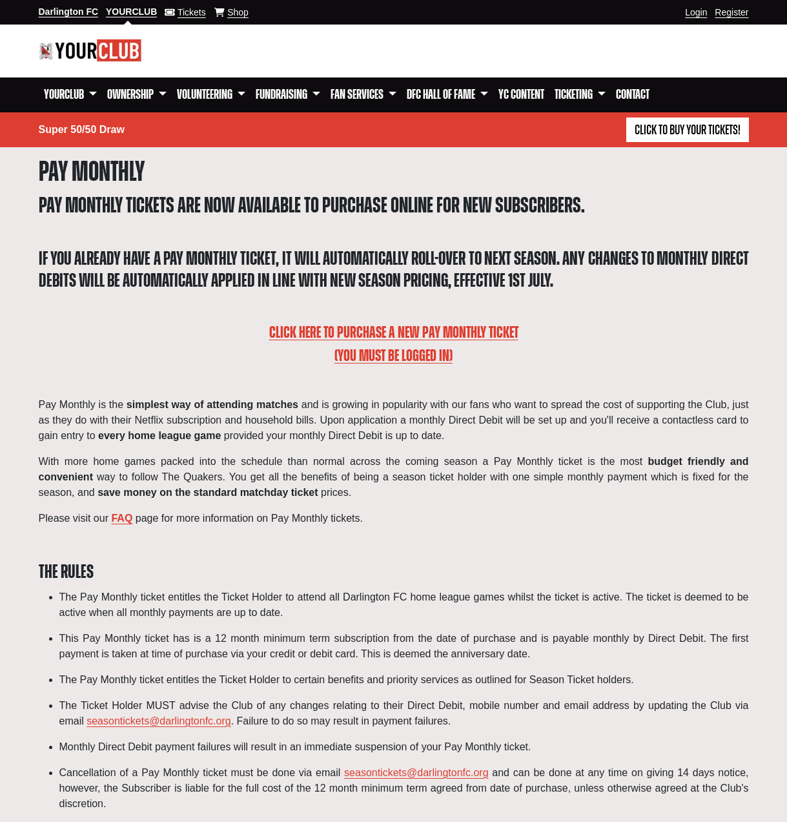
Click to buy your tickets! (688, 130)
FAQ (121, 518)
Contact (632, 94)
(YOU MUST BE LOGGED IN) (393, 356)
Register (731, 12)
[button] (70, 95)
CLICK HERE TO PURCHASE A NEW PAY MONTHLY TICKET (393, 333)
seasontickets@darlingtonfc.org (158, 720)
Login (696, 12)
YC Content (521, 94)
